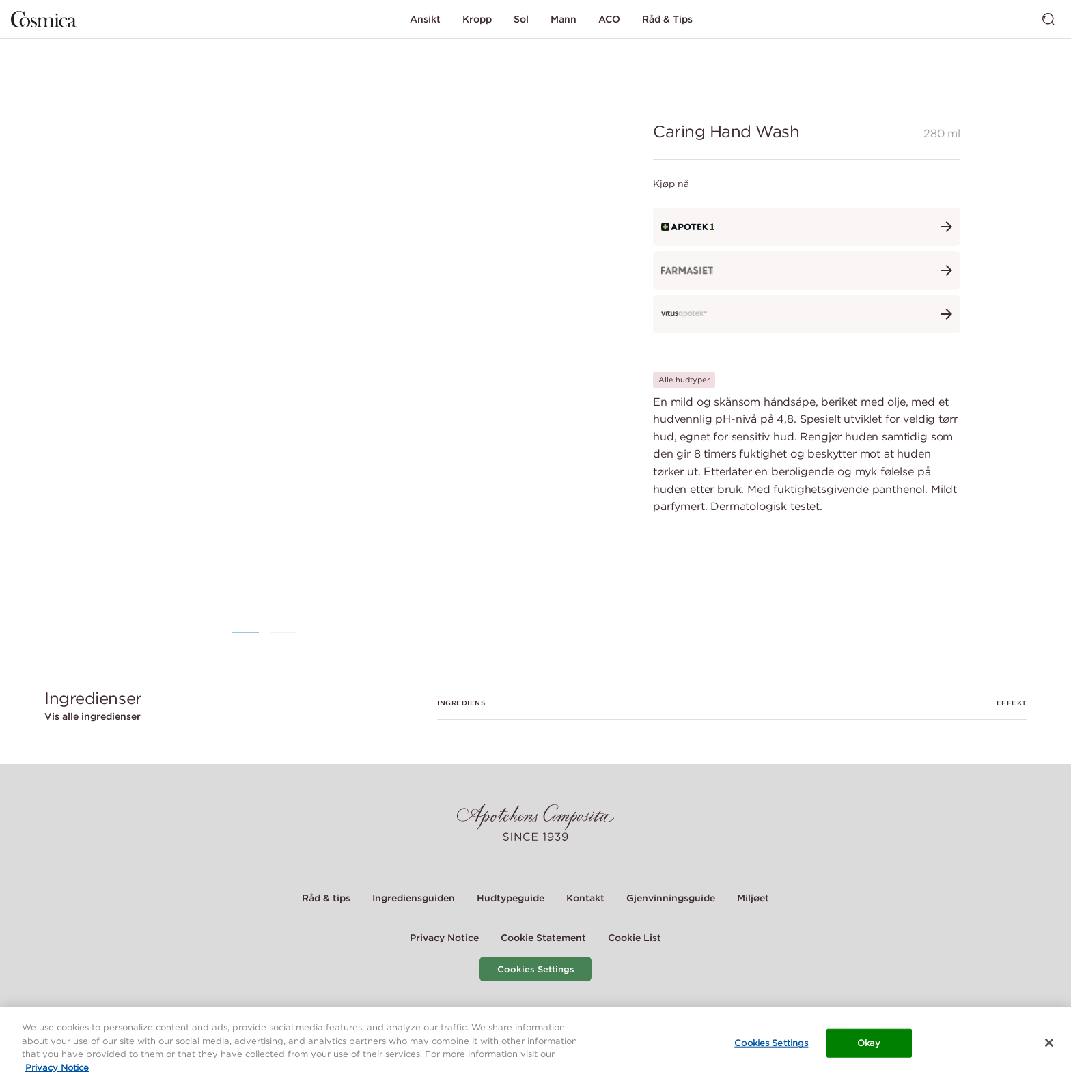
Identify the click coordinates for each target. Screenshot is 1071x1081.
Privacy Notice (444, 937)
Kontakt (585, 898)
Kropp (477, 19)
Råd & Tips (667, 19)
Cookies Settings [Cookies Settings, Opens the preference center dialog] (771, 1044)
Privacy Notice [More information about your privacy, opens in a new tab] (57, 1068)
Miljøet (753, 898)
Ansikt (425, 19)
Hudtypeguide (510, 898)
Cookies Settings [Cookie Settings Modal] (535, 969)
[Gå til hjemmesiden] (43, 19)
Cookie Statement (543, 937)
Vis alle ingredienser (92, 716)
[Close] (1049, 1044)
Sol (521, 19)
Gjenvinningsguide (670, 898)
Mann (563, 19)
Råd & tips (326, 898)
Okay (869, 1044)
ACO (609, 19)
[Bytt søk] (1048, 19)
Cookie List (634, 937)
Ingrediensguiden (413, 898)
